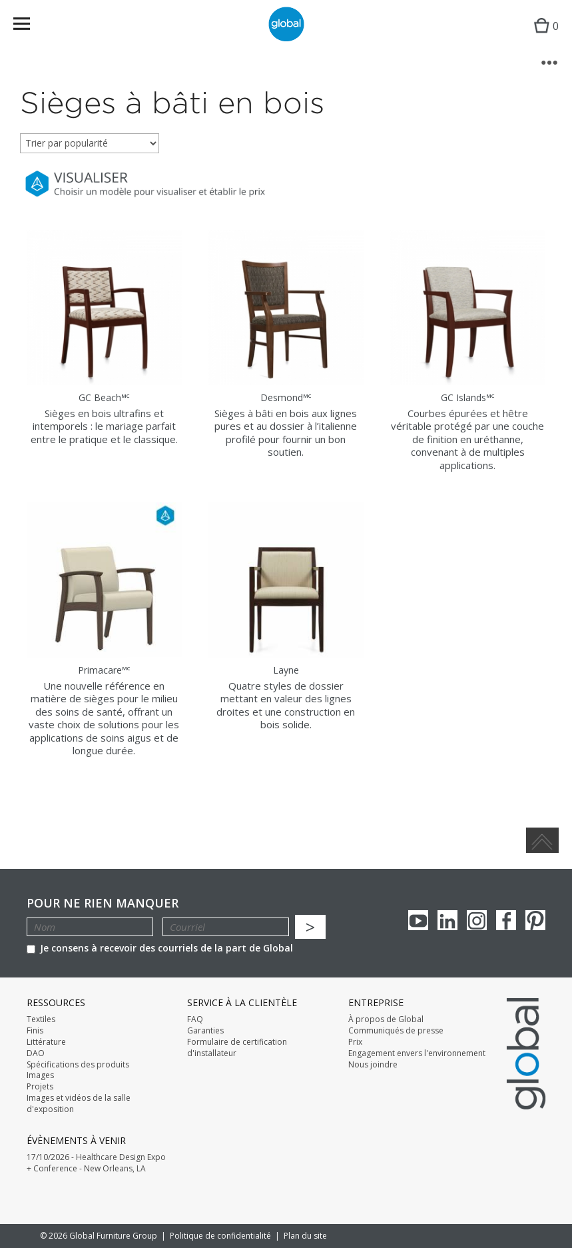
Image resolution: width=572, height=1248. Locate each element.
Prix (355, 1042)
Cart (543, 37)
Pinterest (535, 920)
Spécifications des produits (78, 1064)
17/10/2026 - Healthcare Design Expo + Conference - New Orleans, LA (96, 1163)
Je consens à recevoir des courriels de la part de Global (160, 947)
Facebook (506, 920)
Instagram (477, 920)
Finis (35, 1030)
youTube (418, 920)
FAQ (195, 1019)
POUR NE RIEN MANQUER (102, 903)
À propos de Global (386, 1019)
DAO (36, 1053)
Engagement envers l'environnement (416, 1053)
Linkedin (447, 920)
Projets (40, 1086)
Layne (286, 670)
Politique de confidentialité (220, 1235)
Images (40, 1075)
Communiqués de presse (395, 1030)
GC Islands (468, 397)
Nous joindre (373, 1064)
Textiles (41, 1019)
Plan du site (305, 1235)
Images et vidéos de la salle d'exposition (79, 1104)
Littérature (46, 1042)
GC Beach (104, 397)
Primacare (104, 670)
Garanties (205, 1030)
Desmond (286, 397)
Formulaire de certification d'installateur (237, 1048)
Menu (30, 26)
